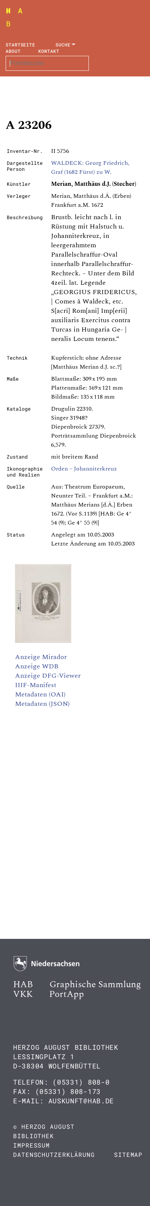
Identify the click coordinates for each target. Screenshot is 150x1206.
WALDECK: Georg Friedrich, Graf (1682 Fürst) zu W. (90, 167)
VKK (23, 994)
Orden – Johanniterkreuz (84, 468)
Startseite (20, 45)
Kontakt (48, 51)
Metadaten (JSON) (42, 704)
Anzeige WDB (36, 666)
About (13, 51)
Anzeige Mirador (41, 657)
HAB (23, 984)
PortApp (66, 994)
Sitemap (128, 1154)
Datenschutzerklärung (54, 1154)
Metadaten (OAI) (40, 694)
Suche (63, 45)
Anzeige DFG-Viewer (48, 676)
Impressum (31, 1145)
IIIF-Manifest (35, 685)
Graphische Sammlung (95, 984)
